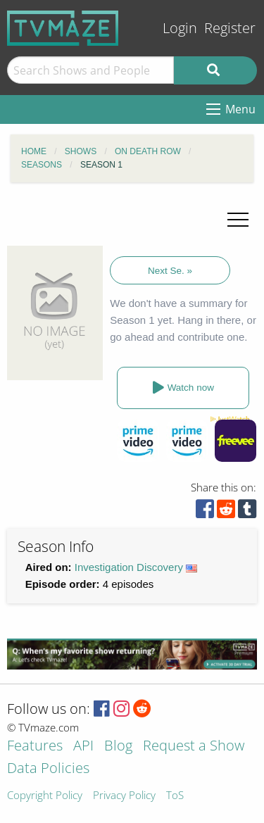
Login (180, 27)
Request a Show (193, 747)
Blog (118, 747)
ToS (175, 796)
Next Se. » (170, 270)
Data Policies (48, 769)
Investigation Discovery (129, 567)
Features (35, 747)
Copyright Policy (44, 796)
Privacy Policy (124, 796)
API (83, 747)
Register (230, 27)
